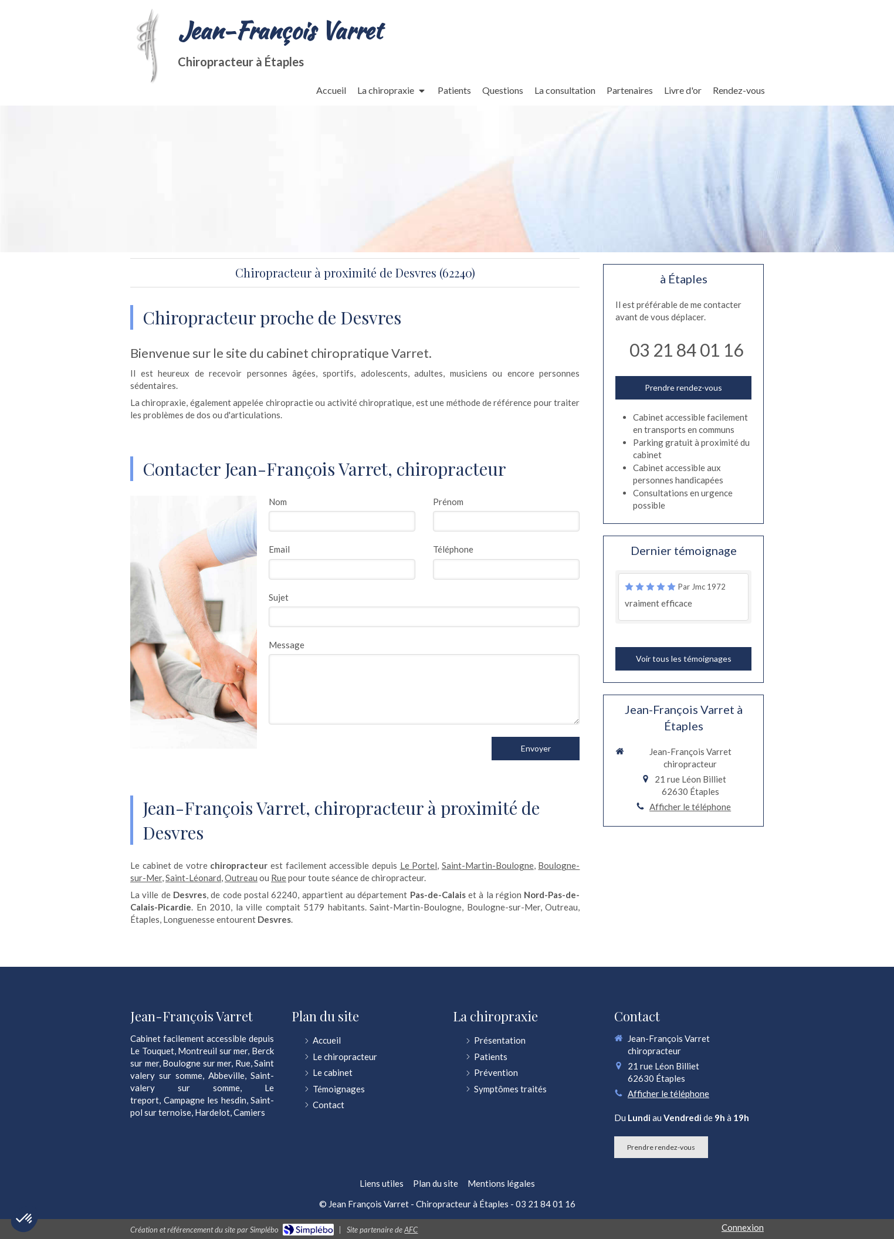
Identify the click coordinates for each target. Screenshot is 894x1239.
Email (279, 549)
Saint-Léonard (193, 877)
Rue (278, 877)
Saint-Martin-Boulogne (488, 865)
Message (286, 644)
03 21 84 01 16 (686, 349)
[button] (25, 1219)
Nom (278, 501)
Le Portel (419, 865)
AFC (411, 1229)
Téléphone (453, 549)
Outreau (241, 877)
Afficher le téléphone (690, 806)
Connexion (743, 1227)
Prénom (448, 501)
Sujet (279, 597)
